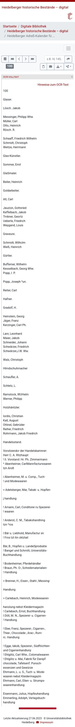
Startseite (10, 26)
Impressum (46, 722)
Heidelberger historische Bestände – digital (35, 7)
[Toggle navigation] (68, 48)
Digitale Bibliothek (33, 26)
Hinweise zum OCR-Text (53, 84)
